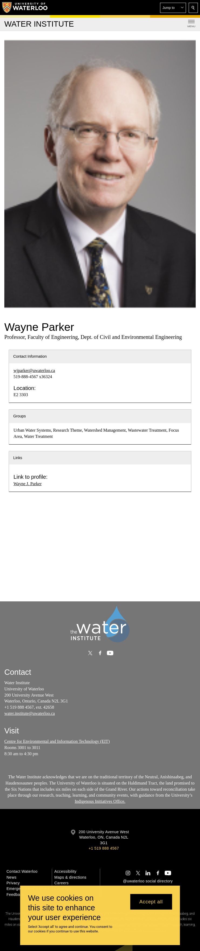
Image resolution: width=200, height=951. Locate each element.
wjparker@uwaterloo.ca (34, 370)
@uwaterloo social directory (148, 881)
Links (17, 458)
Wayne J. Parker (27, 483)
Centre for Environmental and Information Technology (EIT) (57, 741)
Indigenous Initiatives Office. (100, 801)
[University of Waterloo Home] (25, 7)
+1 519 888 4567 (104, 848)
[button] (173, 8)
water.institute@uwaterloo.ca (29, 713)
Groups (19, 416)
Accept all (151, 901)
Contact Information (30, 356)
